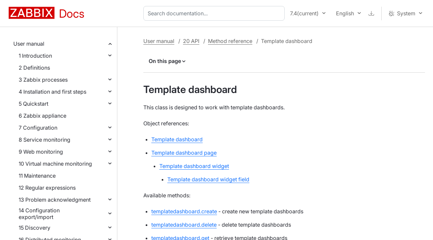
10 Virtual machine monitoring (55, 163)
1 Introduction (35, 55)
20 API (191, 41)
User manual (28, 43)
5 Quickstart (33, 103)
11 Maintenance (37, 175)
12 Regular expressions (47, 187)
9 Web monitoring (41, 151)
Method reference (230, 41)
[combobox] (215, 13)
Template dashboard (177, 139)
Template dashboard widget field (208, 179)
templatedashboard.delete (184, 224)
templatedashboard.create (184, 211)
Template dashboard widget (194, 166)
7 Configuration (38, 127)
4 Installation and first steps (52, 91)
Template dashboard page (184, 152)
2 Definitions (34, 67)
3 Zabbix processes (43, 79)
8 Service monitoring (44, 139)
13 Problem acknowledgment (55, 199)
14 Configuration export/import (39, 213)
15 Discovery (34, 227)
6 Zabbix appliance (42, 115)
